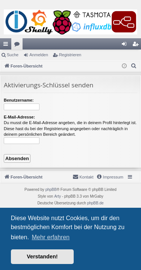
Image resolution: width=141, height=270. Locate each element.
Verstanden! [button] (42, 257)
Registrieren (70, 54)
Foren (18, 45)
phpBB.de (95, 203)
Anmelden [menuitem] (126, 45)
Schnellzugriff (7, 45)
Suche (12, 54)
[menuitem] (133, 66)
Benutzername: (18, 100)
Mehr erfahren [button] (51, 237)
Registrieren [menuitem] (137, 45)
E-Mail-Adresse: (19, 117)
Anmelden (38, 54)
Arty (57, 196)
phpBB (51, 190)
